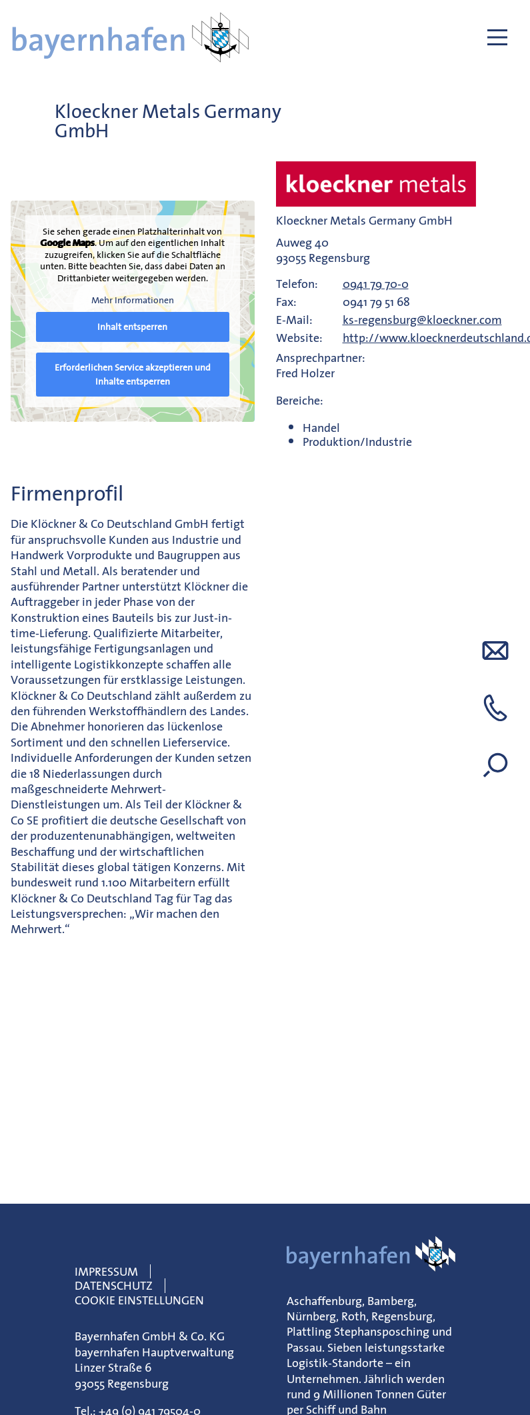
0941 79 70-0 (376, 283)
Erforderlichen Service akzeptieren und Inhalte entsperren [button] (133, 374)
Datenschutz (114, 1285)
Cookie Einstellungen (139, 1300)
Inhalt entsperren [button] (132, 326)
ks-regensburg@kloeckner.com (422, 319)
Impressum (106, 1271)
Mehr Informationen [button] (132, 301)
